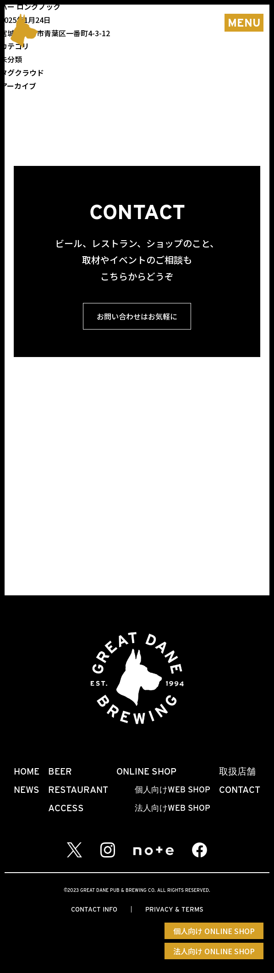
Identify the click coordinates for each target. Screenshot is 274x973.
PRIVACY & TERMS (174, 909)
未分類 (11, 59)
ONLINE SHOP (146, 771)
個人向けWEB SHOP (172, 789)
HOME (26, 771)
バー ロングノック (30, 6)
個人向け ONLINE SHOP (214, 930)
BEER (60, 771)
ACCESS (66, 808)
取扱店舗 (237, 771)
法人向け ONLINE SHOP (214, 951)
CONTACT (239, 789)
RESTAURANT (78, 789)
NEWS (26, 789)
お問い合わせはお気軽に (137, 316)
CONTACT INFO (94, 909)
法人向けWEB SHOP (172, 808)
